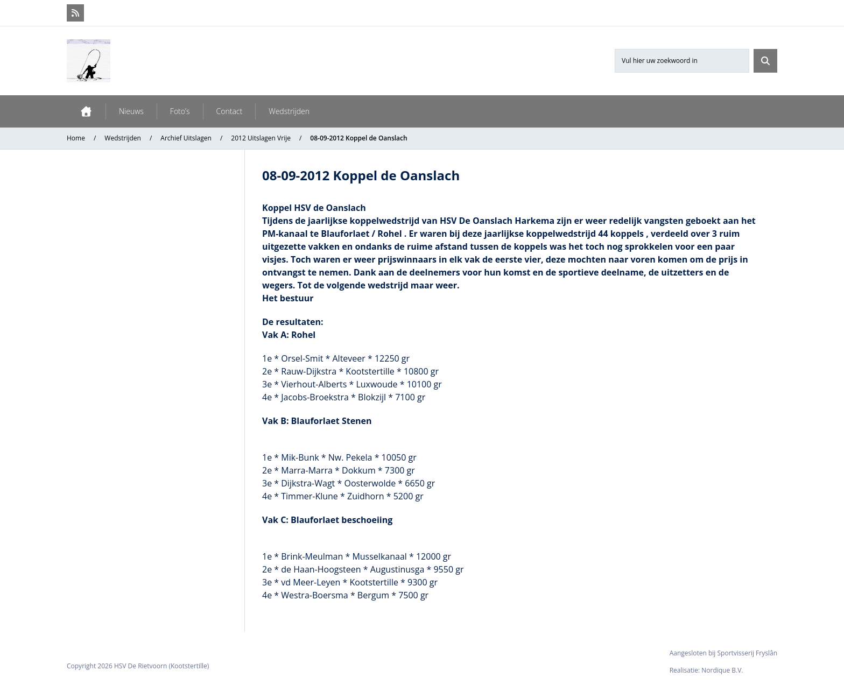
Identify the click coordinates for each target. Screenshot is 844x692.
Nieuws (131, 111)
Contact (229, 111)
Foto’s (180, 111)
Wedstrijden (289, 111)
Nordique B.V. (722, 670)
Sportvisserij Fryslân (748, 653)
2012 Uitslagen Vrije (261, 138)
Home (76, 138)
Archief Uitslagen (186, 138)
